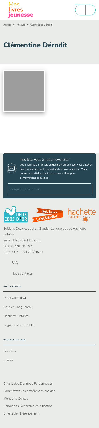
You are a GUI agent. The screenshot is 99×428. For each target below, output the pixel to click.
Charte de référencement (21, 413)
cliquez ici (42, 177)
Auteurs (21, 24)
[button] (49, 297)
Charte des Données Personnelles (28, 383)
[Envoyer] (87, 189)
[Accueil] (20, 10)
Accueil (7, 24)
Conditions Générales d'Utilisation (28, 406)
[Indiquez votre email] (44, 189)
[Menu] (85, 10)
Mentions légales (15, 398)
